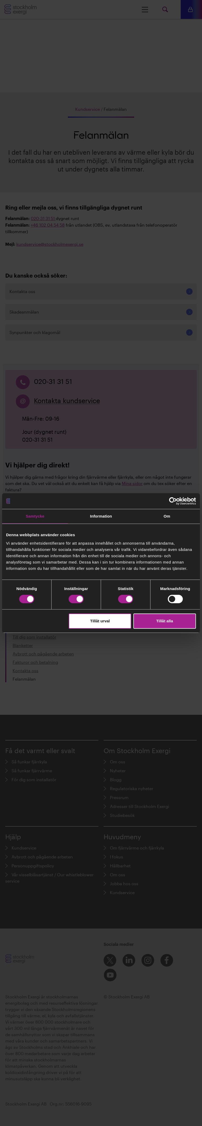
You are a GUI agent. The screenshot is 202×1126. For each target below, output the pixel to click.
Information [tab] (101, 516)
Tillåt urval (100, 621)
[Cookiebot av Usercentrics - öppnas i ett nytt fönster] (173, 501)
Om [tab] (167, 516)
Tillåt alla (164, 621)
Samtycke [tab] (35, 516)
